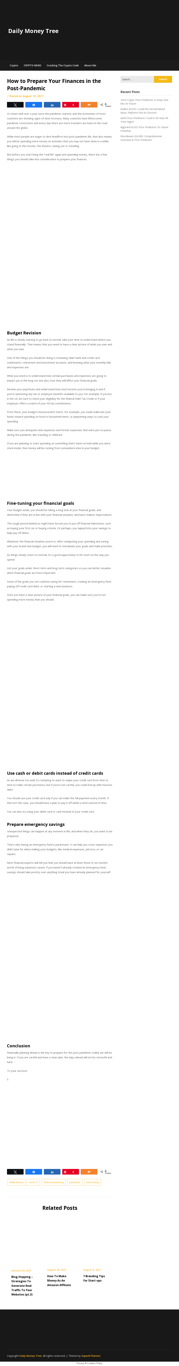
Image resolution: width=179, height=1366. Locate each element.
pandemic (74, 1182)
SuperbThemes (91, 1355)
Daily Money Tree (33, 31)
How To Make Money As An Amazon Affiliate (59, 1280)
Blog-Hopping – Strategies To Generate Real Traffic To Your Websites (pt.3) (22, 1285)
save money (92, 1182)
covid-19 (33, 1182)
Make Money (16, 1182)
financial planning (54, 1182)
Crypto (14, 65)
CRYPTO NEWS (32, 65)
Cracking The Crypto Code (63, 65)
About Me (90, 65)
